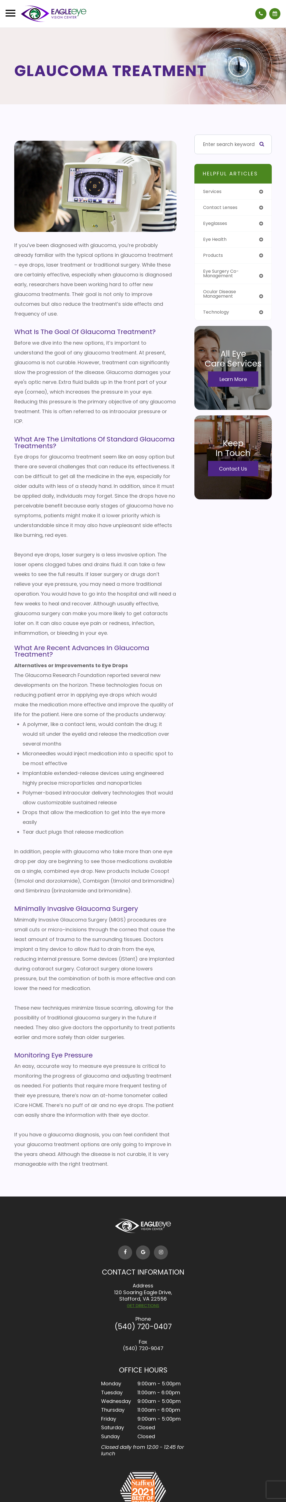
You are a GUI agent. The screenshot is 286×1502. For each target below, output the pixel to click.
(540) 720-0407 (143, 1327)
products (214, 256)
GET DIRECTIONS (143, 1305)
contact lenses (222, 208)
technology (217, 315)
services (213, 191)
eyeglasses (216, 224)
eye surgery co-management (222, 275)
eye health (215, 240)
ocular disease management (221, 296)
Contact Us (233, 471)
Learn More (233, 382)
